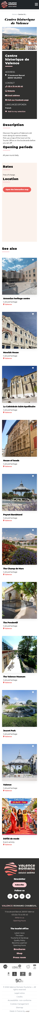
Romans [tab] (18, 905)
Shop (19, 953)
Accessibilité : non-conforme (19, 1000)
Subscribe (19, 885)
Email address (12, 95)
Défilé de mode (11, 838)
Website (10, 91)
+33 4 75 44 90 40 (14, 86)
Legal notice (19, 993)
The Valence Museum (14, 676)
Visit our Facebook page (17, 100)
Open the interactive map (17, 190)
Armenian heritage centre (16, 298)
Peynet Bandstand (12, 514)
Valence (7, 784)
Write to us (19, 918)
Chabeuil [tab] (31, 905)
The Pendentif (10, 622)
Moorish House (11, 352)
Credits (20, 997)
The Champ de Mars (13, 568)
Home (14, 14)
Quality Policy (19, 940)
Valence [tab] (7, 905)
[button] (3, 38)
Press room (19, 957)
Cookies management (19, 1004)
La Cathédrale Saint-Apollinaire (19, 406)
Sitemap (19, 1008)
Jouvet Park (9, 730)
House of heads (11, 460)
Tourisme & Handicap (19, 938)
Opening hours (19, 921)
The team (19, 935)
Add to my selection (15, 111)
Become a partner (19, 943)
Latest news (19, 933)
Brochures (19, 949)
